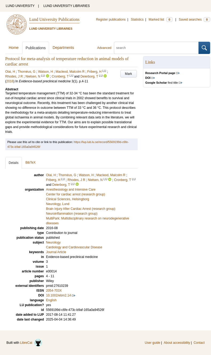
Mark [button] (128, 74)
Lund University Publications (54, 19)
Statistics (137, 19)
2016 (10, 81)
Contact (199, 343)
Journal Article (56, 252)
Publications (36, 48)
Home (14, 47)
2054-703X (54, 290)
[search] (156, 48)
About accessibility (177, 343)
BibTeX (30, 162)
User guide (152, 343)
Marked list (160, 19)
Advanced (104, 48)
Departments (63, 47)
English (51, 300)
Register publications (111, 19)
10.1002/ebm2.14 (58, 295)
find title (161, 82)
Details (14, 163)
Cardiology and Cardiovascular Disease (74, 247)
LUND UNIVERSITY (20, 6)
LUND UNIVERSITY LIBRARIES (66, 6)
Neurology (53, 242)
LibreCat (31, 342)
